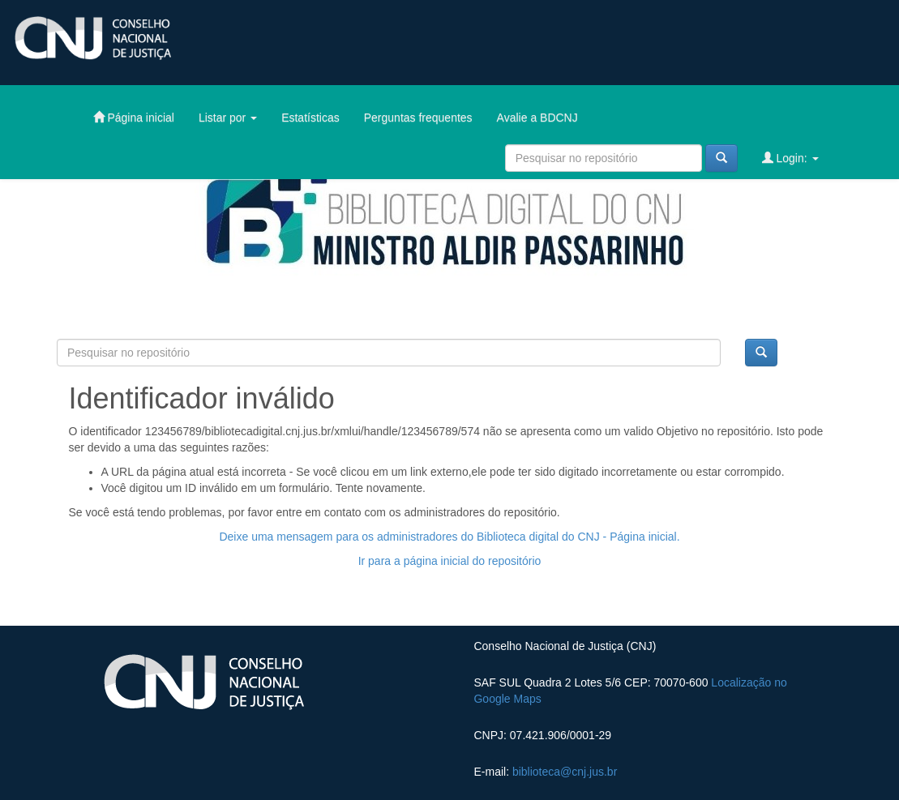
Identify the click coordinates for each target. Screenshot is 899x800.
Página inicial (133, 117)
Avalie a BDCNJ (537, 117)
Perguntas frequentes (418, 117)
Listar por (228, 117)
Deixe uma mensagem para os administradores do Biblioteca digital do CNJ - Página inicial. (449, 536)
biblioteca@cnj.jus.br (564, 771)
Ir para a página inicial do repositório (450, 560)
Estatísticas (310, 117)
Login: (790, 158)
